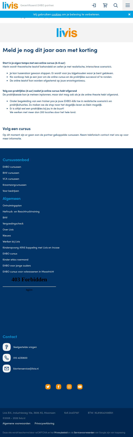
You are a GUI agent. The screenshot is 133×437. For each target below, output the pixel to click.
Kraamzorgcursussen (14, 184)
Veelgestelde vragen (20, 347)
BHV (5, 217)
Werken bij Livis (11, 241)
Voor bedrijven (11, 190)
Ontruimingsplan (12, 205)
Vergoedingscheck (13, 223)
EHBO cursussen (12, 166)
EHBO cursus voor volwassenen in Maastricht (28, 271)
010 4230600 (15, 358)
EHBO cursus (10, 253)
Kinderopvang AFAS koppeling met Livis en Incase (31, 247)
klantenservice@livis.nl (21, 369)
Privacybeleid (60, 432)
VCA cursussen (11, 178)
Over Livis (8, 229)
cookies (56, 14)
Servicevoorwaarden (84, 432)
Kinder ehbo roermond (15, 259)
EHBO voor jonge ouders (17, 265)
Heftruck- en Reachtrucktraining (21, 211)
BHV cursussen (11, 172)
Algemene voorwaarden (16, 423)
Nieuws (7, 235)
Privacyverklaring (44, 423)
